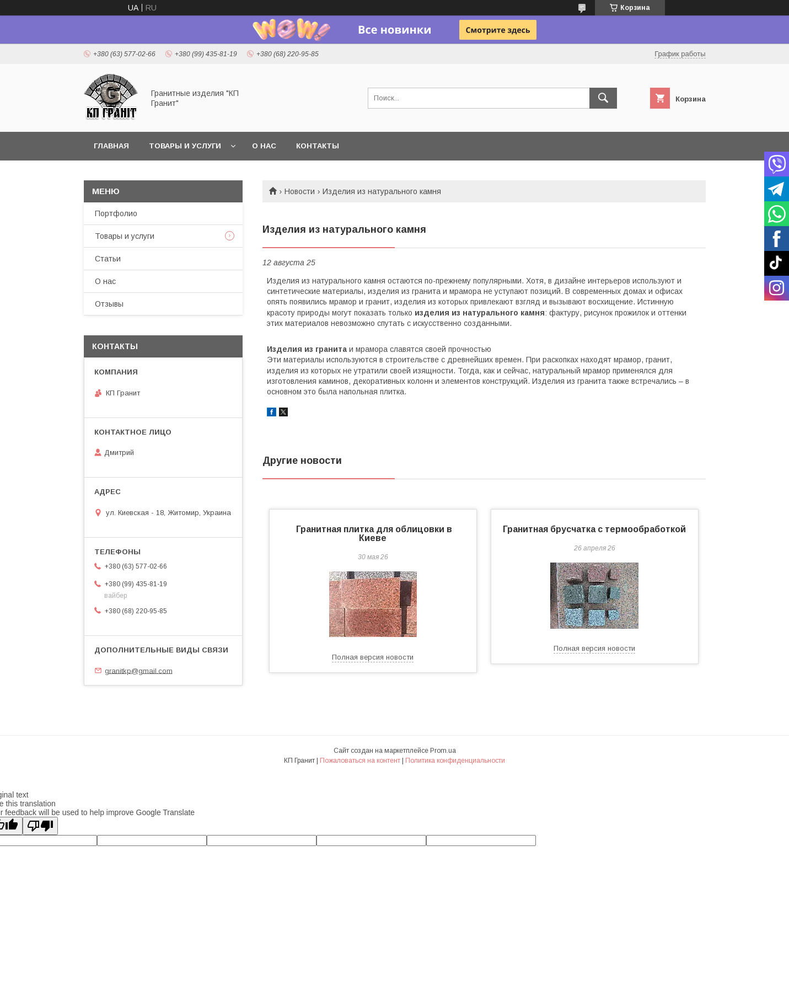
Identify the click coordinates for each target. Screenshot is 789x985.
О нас (264, 146)
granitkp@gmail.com (139, 670)
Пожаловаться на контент (360, 760)
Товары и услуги (185, 146)
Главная (111, 146)
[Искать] (603, 98)
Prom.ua (443, 750)
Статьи (108, 258)
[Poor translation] (40, 826)
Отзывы (109, 303)
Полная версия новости (373, 657)
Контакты (317, 146)
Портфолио (116, 213)
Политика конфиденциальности (455, 760)
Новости (300, 191)
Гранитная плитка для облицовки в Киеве (373, 533)
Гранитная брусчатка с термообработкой (594, 529)
